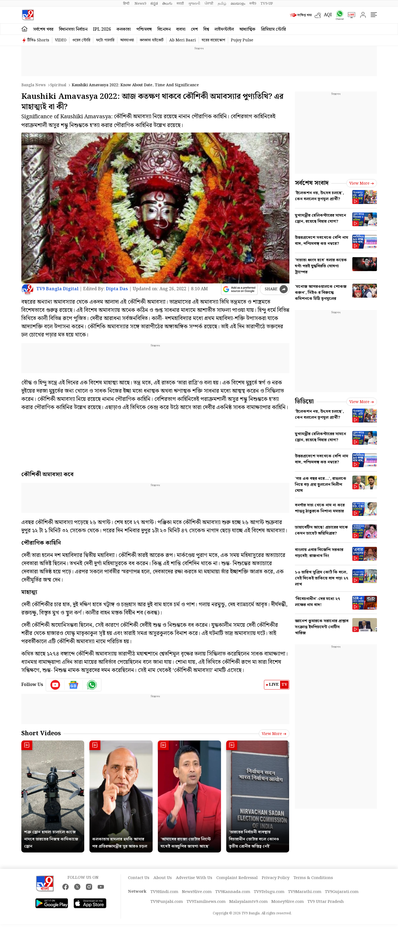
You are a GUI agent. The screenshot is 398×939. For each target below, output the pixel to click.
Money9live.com (287, 901)
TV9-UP (266, 3)
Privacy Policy (275, 878)
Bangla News (33, 85)
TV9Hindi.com (164, 892)
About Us (162, 878)
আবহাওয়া (127, 40)
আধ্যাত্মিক (247, 29)
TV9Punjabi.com (166, 901)
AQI (328, 15)
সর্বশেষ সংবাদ (312, 183)
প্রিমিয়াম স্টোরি (273, 29)
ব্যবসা (180, 29)
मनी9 (252, 3)
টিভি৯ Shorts (38, 40)
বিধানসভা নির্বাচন (73, 29)
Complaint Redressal (237, 878)
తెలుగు (167, 3)
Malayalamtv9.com (248, 901)
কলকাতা (124, 29)
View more (274, 734)
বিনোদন (164, 29)
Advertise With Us (194, 878)
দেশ (194, 29)
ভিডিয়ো (304, 401)
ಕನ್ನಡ (154, 3)
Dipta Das (117, 289)
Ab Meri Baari (182, 40)
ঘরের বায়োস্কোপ (213, 40)
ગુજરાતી (194, 3)
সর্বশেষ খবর (43, 29)
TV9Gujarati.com (342, 892)
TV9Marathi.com (304, 892)
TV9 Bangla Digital (57, 289)
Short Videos (41, 733)
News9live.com (197, 892)
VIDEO (60, 40)
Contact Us (138, 878)
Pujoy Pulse (242, 40)
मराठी (180, 3)
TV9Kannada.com (232, 892)
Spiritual (58, 85)
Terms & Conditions (313, 878)
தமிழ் (222, 3)
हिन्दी (126, 3)
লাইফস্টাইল (224, 29)
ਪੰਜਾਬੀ (209, 3)
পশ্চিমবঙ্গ (144, 29)
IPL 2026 (102, 29)
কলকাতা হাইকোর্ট (152, 40)
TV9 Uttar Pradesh (325, 901)
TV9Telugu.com (269, 892)
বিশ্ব (206, 29)
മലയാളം (238, 3)
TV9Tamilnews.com (206, 901)
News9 (140, 3)
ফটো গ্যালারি (105, 40)
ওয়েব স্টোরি (81, 40)
